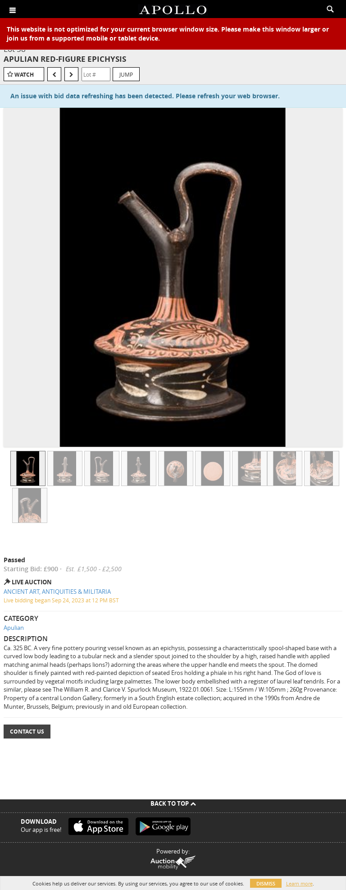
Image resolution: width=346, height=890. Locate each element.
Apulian (14, 628)
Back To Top (173, 803)
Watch (24, 74)
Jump (126, 74)
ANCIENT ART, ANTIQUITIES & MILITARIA (57, 591)
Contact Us (27, 731)
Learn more (299, 883)
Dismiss (265, 883)
